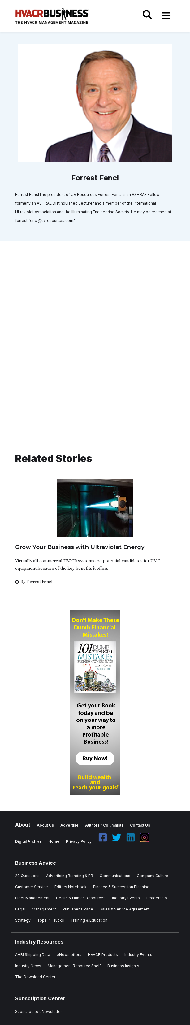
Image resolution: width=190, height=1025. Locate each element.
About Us (45, 825)
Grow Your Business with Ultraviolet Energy (80, 547)
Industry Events (126, 898)
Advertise (69, 825)
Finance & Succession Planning (121, 886)
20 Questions (27, 875)
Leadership (156, 898)
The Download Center (35, 977)
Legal (20, 909)
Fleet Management (32, 898)
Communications (115, 875)
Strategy (23, 920)
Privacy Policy (79, 841)
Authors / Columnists (104, 825)
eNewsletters (69, 954)
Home (53, 841)
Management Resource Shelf (74, 965)
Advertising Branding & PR (69, 875)
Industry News (28, 965)
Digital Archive (28, 841)
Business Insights (123, 965)
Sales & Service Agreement (124, 909)
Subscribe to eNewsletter (38, 1011)
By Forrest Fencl (36, 582)
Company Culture (152, 875)
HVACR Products (103, 954)
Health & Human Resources (81, 898)
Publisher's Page (78, 909)
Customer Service (31, 886)
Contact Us (140, 825)
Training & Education (89, 920)
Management (44, 909)
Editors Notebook (70, 886)
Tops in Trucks (50, 920)
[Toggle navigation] (166, 16)
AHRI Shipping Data (32, 954)
